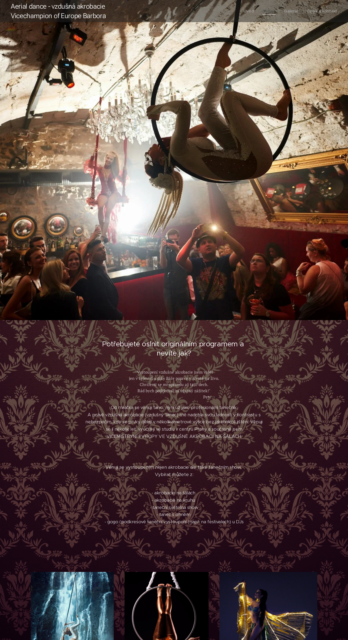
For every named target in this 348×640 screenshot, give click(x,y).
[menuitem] (248, 11)
